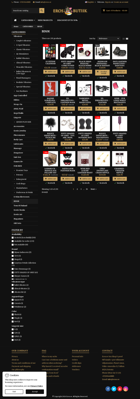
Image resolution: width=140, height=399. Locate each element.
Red (17, 321)
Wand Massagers (23, 78)
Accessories (19, 126)
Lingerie (17, 118)
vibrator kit (20, 292)
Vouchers (75, 370)
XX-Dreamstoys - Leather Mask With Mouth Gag (68, 102)
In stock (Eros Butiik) (25, 238)
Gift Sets (17, 223)
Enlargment (21, 179)
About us (15, 360)
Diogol (18, 259)
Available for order (24, 241)
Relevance (109, 38)
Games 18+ (18, 162)
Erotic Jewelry (20, 131)
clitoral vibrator (22, 289)
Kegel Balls (18, 113)
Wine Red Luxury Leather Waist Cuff (85, 171)
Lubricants (18, 144)
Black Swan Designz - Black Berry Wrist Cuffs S (85, 64)
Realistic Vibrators (23, 82)
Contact (107, 350)
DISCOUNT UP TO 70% (67, 20)
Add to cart (50, 72)
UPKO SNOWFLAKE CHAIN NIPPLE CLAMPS (102, 171)
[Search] (28, 10)
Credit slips (76, 363)
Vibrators (18, 36)
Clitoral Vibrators (23, 63)
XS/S (17, 340)
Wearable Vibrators (24, 67)
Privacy (15, 356)
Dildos (16, 100)
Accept (35, 392)
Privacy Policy (36, 386)
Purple (18, 318)
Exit (14, 392)
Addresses (76, 366)
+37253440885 (25, 2)
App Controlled (20, 95)
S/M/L (18, 336)
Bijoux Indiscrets (22, 252)
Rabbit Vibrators (23, 58)
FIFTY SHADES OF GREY (26, 272)
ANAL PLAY (18, 109)
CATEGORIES (27, 20)
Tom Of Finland (20, 206)
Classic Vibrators (23, 49)
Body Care (18, 140)
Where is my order (49, 356)
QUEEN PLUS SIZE (23, 122)
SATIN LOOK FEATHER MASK (68, 169)
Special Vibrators (23, 87)
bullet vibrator (21, 285)
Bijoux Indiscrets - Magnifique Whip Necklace (102, 137)
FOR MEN (18, 166)
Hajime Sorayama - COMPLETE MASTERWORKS (50, 101)
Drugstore (18, 153)
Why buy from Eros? (50, 373)
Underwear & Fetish (24, 192)
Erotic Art (18, 214)
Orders (75, 360)
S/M (17, 333)
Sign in (108, 2)
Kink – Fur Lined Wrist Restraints (120, 100)
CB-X (17, 256)
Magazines (18, 219)
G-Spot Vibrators (23, 45)
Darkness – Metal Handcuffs (85, 100)
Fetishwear (20, 307)
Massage (18, 148)
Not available (21, 245)
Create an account (121, 2)
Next (94, 189)
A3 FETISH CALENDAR (50, 62)
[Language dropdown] (90, 2)
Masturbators (21, 188)
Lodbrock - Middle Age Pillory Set (50, 170)
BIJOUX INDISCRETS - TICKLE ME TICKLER (50, 136)
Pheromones (19, 135)
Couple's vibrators (23, 41)
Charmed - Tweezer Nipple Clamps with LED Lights (119, 172)
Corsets (18, 303)
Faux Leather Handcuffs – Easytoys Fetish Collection (120, 65)
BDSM (16, 201)
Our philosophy (18, 370)
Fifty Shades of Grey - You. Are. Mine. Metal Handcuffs (68, 137)
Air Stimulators (22, 54)
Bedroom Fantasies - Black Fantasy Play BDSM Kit (102, 64)
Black (17, 314)
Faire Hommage (22, 269)
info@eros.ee (45, 2)
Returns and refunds (50, 376)
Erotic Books (19, 210)
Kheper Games (21, 276)
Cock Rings (20, 184)
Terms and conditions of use (24, 363)
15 (87, 189)
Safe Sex (17, 157)
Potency (19, 175)
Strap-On (18, 104)
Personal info (77, 356)
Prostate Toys (22, 170)
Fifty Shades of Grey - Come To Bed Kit (67, 64)
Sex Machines (22, 91)
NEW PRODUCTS (45, 20)
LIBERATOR (20, 279)
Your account (80, 350)
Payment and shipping (21, 366)
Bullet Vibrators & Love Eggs (23, 72)
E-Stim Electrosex (21, 197)
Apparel (18, 300)
